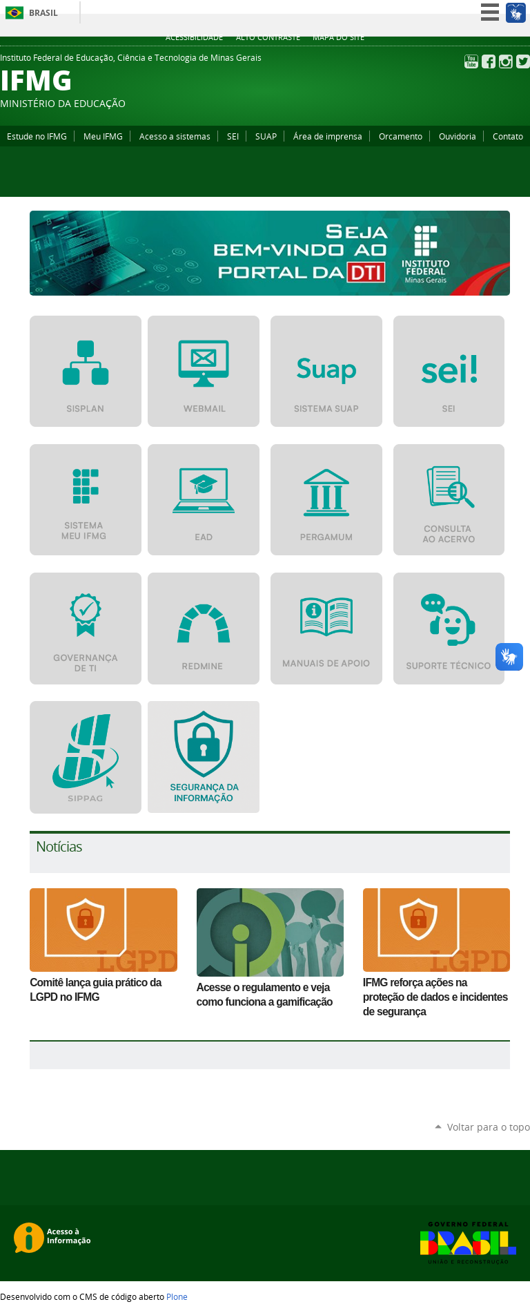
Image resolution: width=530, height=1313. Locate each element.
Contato (508, 136)
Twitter (523, 61)
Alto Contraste (268, 37)
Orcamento (400, 136)
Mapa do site (338, 37)
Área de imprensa (327, 136)
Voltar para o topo (488, 1126)
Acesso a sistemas (174, 136)
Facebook (488, 61)
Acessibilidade (194, 37)
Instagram (506, 61)
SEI (233, 136)
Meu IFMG (103, 136)
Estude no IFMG (37, 136)
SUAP (266, 136)
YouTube (471, 61)
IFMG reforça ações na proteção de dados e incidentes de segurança (435, 997)
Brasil (43, 13)
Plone (177, 1296)
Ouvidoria (457, 136)
